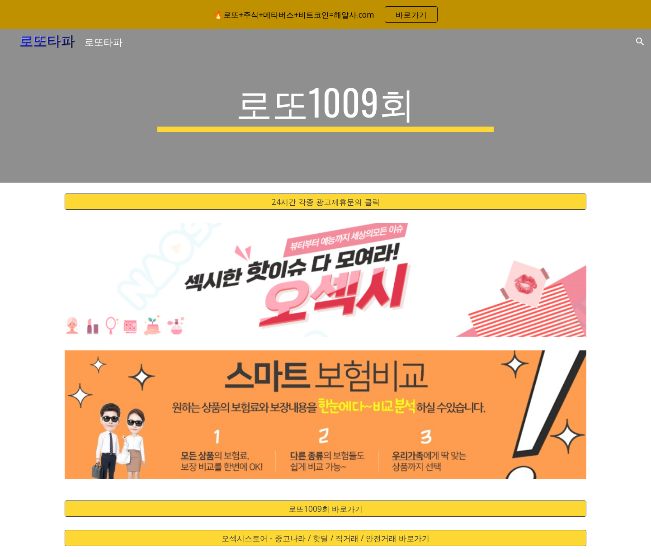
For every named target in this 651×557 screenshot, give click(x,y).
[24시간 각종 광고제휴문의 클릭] (325, 202)
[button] (640, 41)
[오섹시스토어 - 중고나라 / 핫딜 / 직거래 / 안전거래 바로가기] (325, 538)
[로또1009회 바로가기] (325, 509)
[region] (325, 14)
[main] (325, 106)
